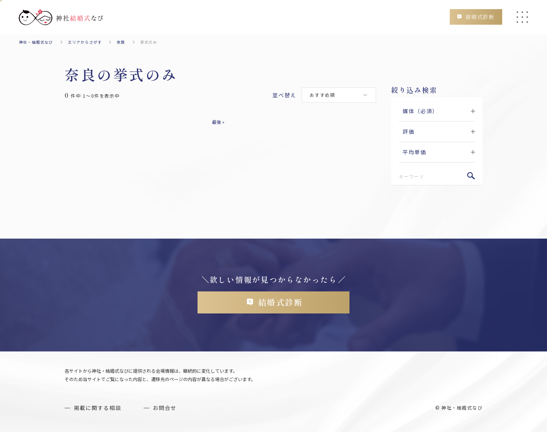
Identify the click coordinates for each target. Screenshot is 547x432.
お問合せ (165, 407)
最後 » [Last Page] (218, 122)
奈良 (121, 42)
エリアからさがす (85, 42)
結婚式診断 (480, 17)
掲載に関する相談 (97, 407)
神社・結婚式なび (36, 42)
